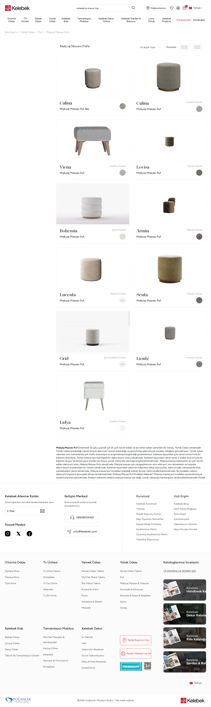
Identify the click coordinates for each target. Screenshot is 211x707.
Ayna (85, 595)
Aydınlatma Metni (146, 529)
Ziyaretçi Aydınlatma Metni (151, 534)
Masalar (86, 607)
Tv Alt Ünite (49, 595)
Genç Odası (11, 649)
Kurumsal (142, 496)
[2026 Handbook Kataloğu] (184, 590)
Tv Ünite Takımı (51, 571)
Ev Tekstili (87, 637)
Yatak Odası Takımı (131, 571)
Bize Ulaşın (180, 513)
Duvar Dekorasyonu (93, 655)
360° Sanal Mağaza (185, 508)
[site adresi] (18, 8)
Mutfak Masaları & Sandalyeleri (54, 640)
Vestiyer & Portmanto (55, 660)
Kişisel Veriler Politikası (148, 524)
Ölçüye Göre (12, 577)
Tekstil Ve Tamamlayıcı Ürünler (22, 655)
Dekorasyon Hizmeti (185, 524)
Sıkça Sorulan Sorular (185, 529)
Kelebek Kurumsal (146, 503)
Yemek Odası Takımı (93, 571)
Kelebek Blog (181, 503)
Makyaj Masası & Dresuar (134, 583)
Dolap (123, 607)
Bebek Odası (12, 637)
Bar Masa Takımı (91, 583)
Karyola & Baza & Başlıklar (135, 595)
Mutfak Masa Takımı (93, 577)
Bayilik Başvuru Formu (148, 513)
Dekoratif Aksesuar (93, 649)
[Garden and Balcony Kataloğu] (184, 661)
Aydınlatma (88, 667)
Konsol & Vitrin (90, 589)
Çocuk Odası (12, 643)
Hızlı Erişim (181, 496)
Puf (122, 577)
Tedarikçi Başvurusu (147, 539)
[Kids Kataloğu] (184, 638)
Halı (84, 643)
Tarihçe (140, 508)
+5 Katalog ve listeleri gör (179, 570)
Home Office (50, 648)
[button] (185, 8)
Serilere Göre (12, 571)
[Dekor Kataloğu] (184, 614)
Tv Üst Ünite (50, 583)
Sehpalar (48, 589)
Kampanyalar (181, 519)
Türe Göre (10, 583)
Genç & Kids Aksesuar (94, 661)
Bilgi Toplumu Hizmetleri (150, 519)
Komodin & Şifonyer (131, 589)
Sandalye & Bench (92, 601)
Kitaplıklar (49, 577)
